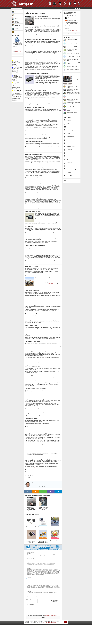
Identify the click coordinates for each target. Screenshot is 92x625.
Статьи (50, 5)
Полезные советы (58, 479)
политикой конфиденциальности (51, 615)
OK (65, 622)
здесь (17, 70)
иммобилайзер (42, 47)
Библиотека (54, 5)
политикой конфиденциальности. (49, 622)
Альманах (60, 5)
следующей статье (34, 467)
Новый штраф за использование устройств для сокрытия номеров (16, 98)
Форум (78, 5)
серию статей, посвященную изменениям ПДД (16, 72)
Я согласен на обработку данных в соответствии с (42, 615)
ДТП (53, 271)
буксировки (51, 283)
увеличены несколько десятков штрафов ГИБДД (17, 85)
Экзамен (65, 5)
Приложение (70, 5)
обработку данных (18, 51)
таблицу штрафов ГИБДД (16, 87)
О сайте (75, 5)
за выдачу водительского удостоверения (16, 63)
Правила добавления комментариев (55, 601)
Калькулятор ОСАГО (15, 77)
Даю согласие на (17, 51)
